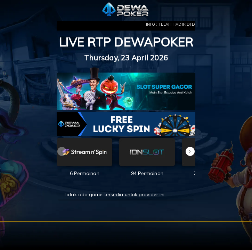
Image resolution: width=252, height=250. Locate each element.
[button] (190, 151)
